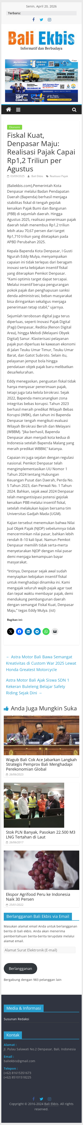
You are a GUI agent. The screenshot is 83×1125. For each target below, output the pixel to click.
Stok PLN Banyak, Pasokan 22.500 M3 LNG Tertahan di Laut (40, 834)
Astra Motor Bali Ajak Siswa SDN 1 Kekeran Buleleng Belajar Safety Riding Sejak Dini (37, 686)
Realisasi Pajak (59, 176)
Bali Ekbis (37, 176)
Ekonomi (14, 127)
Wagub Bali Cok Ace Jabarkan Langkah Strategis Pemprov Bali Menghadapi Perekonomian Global (41, 764)
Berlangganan (20, 968)
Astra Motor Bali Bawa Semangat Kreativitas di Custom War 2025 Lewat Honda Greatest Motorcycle (41, 663)
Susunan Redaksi (16, 1019)
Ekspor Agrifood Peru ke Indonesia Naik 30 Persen (38, 897)
